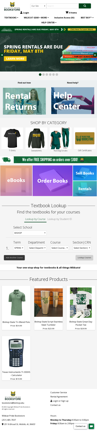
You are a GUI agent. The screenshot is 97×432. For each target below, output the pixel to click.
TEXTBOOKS (10, 17)
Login (24, 12)
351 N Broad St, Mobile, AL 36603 (18, 424)
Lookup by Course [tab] (35, 219)
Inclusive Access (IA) (64, 17)
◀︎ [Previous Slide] (2, 55)
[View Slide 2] (43, 74)
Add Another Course (14, 257)
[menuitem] (10, 17)
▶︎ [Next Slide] (95, 55)
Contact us (55, 405)
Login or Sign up (59, 401)
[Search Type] (38, 6)
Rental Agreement (59, 396)
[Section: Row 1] (82, 248)
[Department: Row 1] (37, 248)
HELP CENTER (48, 22)
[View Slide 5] (53, 74)
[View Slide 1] (40, 74)
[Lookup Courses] (84, 257)
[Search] (62, 5)
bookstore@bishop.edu (13, 403)
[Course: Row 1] (59, 248)
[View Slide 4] (50, 74)
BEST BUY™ (86, 17)
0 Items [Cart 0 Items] (71, 12)
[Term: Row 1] (18, 248)
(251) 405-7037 (9, 420)
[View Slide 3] (47, 74)
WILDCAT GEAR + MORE (35, 17)
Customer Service (58, 392)
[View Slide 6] (57, 74)
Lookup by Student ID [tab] (59, 219)
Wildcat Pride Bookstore (13, 415)
